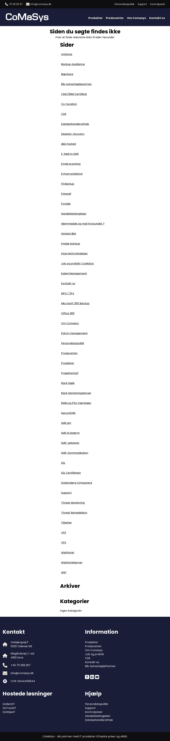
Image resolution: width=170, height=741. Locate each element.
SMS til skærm (70, 433)
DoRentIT (9, 704)
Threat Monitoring (73, 503)
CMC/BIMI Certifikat (74, 94)
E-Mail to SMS (70, 154)
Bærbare (67, 74)
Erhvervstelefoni (72, 174)
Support (142, 4)
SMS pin (66, 423)
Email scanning (71, 164)
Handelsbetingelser (73, 214)
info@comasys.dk (38, 4)
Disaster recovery (73, 134)
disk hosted (68, 144)
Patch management (74, 333)
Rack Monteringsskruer (76, 393)
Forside (66, 204)
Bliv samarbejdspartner (76, 84)
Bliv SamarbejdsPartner (100, 666)
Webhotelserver (72, 562)
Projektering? (70, 373)
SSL (63, 463)
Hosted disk (68, 234)
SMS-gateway (70, 443)
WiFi (63, 572)
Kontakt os (157, 18)
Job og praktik (94, 654)
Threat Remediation (74, 513)
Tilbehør (66, 523)
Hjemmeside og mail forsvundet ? (82, 224)
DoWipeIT (9, 712)
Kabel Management (74, 273)
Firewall (66, 194)
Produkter (95, 18)
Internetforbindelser (74, 253)
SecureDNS (68, 413)
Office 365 (68, 313)
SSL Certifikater (71, 473)
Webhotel (67, 552)
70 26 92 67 (14, 4)
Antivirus (66, 54)
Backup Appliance (73, 64)
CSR (63, 114)
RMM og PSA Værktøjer (76, 403)
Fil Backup (67, 184)
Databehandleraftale (75, 124)
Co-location (69, 104)
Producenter (115, 18)
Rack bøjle (68, 383)
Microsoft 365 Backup (75, 303)
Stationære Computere (76, 483)
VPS (63, 533)
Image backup (70, 244)
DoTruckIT (9, 708)
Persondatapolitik (124, 4)
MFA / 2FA (67, 293)
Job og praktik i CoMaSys (77, 263)
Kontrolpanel (157, 4)
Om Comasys (136, 18)
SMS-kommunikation (74, 453)
